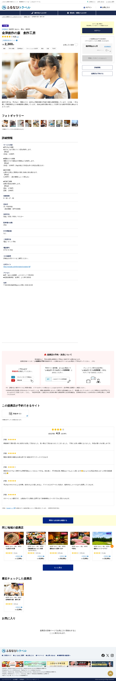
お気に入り (106, 7)
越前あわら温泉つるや (56, 548)
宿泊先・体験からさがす (78, 13)
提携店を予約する (97, 73)
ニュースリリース (6, 679)
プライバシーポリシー (32, 679)
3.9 (82, 553)
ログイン (89, 7)
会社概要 (15, 679)
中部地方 (5, 29)
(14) (17, 37)
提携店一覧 (27, 16)
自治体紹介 (107, 46)
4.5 (60, 553)
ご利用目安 (18, 556)
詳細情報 (97, 67)
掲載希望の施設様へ (65, 655)
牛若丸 (74, 548)
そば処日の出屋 (10, 548)
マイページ (40, 655)
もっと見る (58, 567)
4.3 (38, 553)
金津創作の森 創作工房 (13, 599)
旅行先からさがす (40, 13)
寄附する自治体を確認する (58, 520)
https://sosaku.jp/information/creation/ (16, 267)
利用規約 (22, 679)
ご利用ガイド (92, 1)
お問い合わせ (100, 1)
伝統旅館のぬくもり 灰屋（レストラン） (35, 549)
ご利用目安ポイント (9, 40)
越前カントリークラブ (100, 548)
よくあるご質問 (110, 1)
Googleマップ (10, 508)
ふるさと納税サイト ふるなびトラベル (12, 16)
